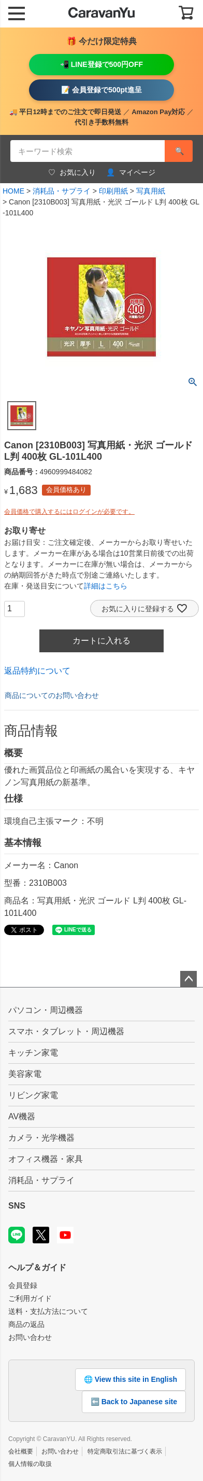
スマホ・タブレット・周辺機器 (66, 1031)
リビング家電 (33, 1095)
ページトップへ (188, 979)
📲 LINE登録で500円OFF (101, 64)
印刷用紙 (113, 191)
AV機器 (21, 1116)
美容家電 (24, 1073)
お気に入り (72, 172)
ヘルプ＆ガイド (37, 1267)
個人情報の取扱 (30, 1464)
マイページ (130, 172)
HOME (13, 191)
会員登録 (22, 1285)
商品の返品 (26, 1324)
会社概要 (20, 1451)
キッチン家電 (33, 1052)
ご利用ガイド (30, 1298)
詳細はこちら (105, 586)
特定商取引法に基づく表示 (125, 1451)
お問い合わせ (30, 1337)
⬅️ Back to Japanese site (134, 1401)
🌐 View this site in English (130, 1379)
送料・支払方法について (48, 1311)
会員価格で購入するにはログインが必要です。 (69, 511)
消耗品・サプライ (62, 191)
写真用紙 (150, 191)
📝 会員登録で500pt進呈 (101, 90)
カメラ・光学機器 (41, 1137)
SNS (16, 1205)
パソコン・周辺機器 (45, 1010)
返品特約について (37, 670)
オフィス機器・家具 (45, 1159)
